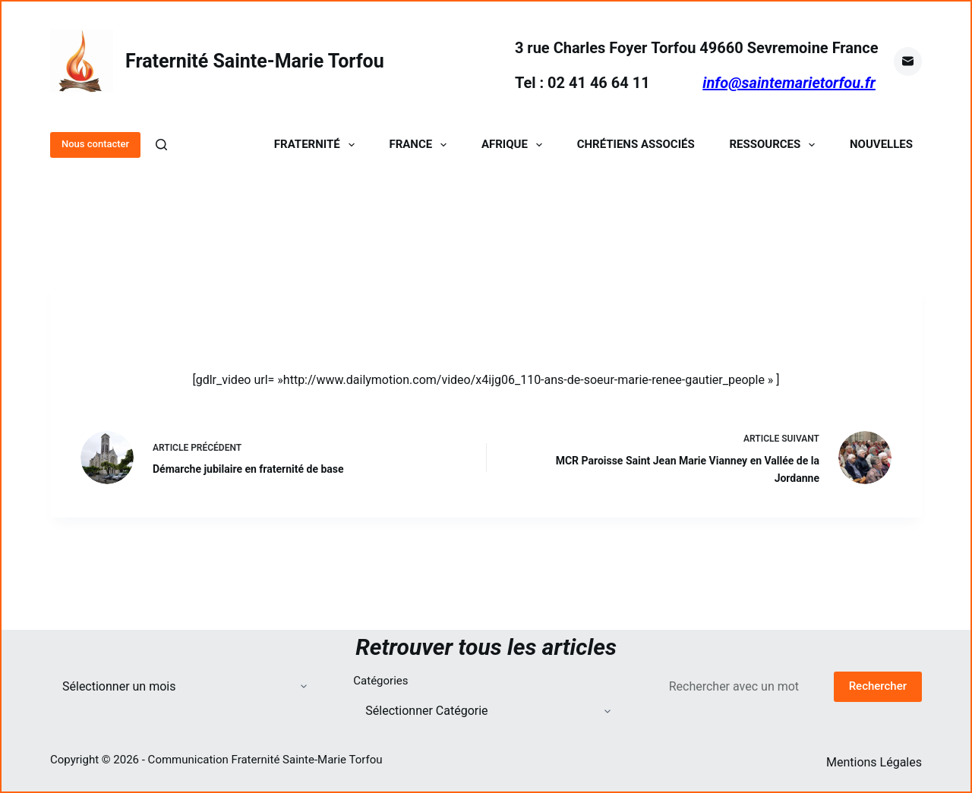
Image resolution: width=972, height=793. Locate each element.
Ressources (775, 144)
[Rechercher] (161, 144)
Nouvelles (881, 144)
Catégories (380, 681)
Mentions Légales (874, 762)
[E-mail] (908, 61)
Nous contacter (95, 143)
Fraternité (317, 144)
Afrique (514, 144)
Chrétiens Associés (636, 144)
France (421, 144)
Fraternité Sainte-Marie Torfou (254, 61)
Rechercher (878, 686)
